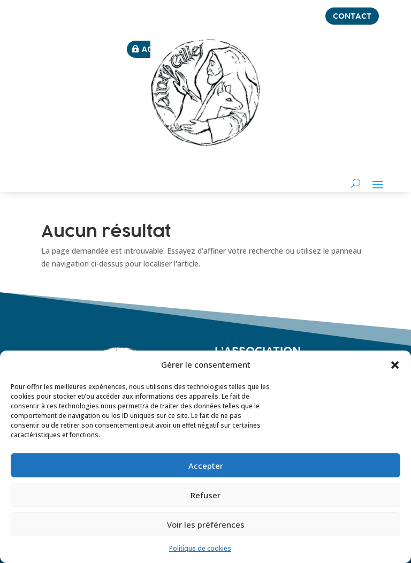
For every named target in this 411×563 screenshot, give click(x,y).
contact (352, 16)
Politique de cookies (200, 548)
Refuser (205, 495)
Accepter (205, 465)
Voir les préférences (206, 524)
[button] (395, 365)
